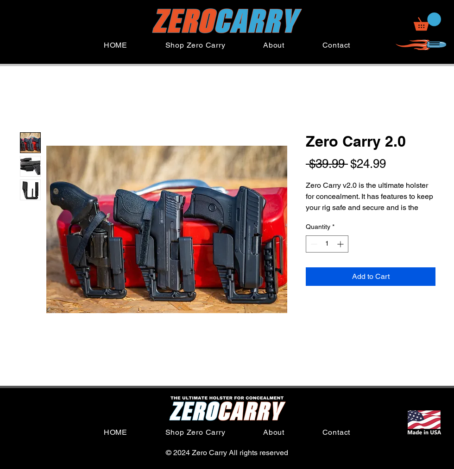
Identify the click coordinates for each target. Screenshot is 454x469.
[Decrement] (313, 244)
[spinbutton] (327, 244)
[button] (427, 21)
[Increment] (341, 244)
